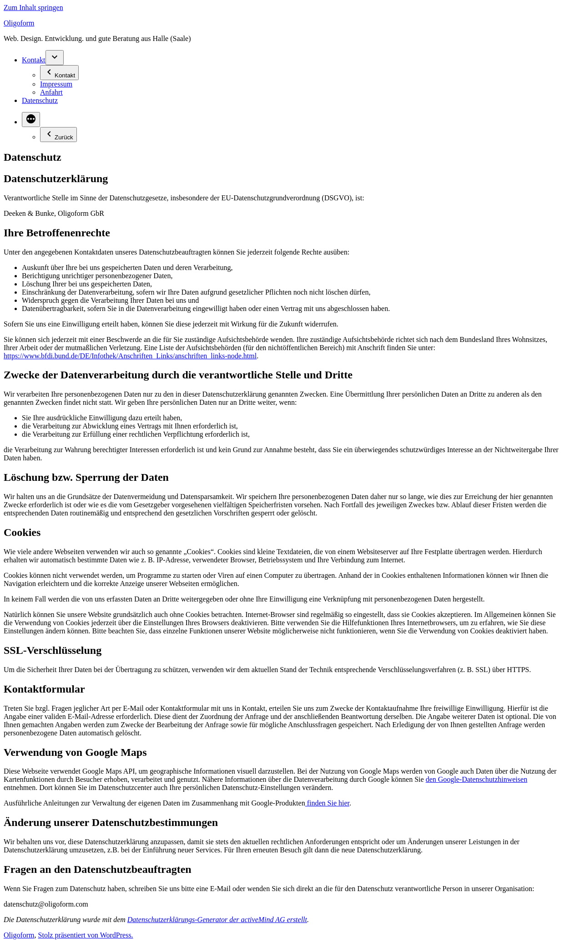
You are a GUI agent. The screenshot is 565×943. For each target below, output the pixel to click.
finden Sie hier (327, 803)
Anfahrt (51, 92)
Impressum (56, 84)
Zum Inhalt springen (33, 7)
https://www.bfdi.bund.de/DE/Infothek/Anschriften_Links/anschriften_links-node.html (130, 356)
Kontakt (33, 60)
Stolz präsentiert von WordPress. (85, 935)
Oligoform (19, 23)
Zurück (58, 134)
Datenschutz (40, 100)
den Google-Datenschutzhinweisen (476, 779)
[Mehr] (31, 119)
